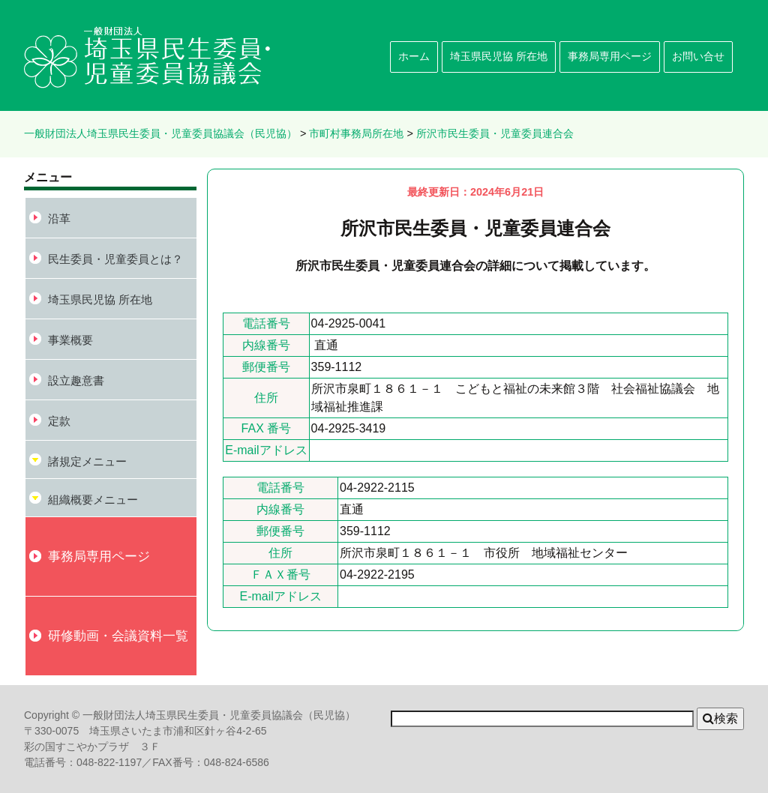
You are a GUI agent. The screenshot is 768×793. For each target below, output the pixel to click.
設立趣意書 (76, 380)
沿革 (59, 218)
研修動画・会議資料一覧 (118, 635)
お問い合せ (698, 56)
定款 (59, 420)
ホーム (414, 56)
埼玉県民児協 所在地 (499, 56)
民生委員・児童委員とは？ (115, 259)
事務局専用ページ (610, 56)
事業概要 (70, 340)
